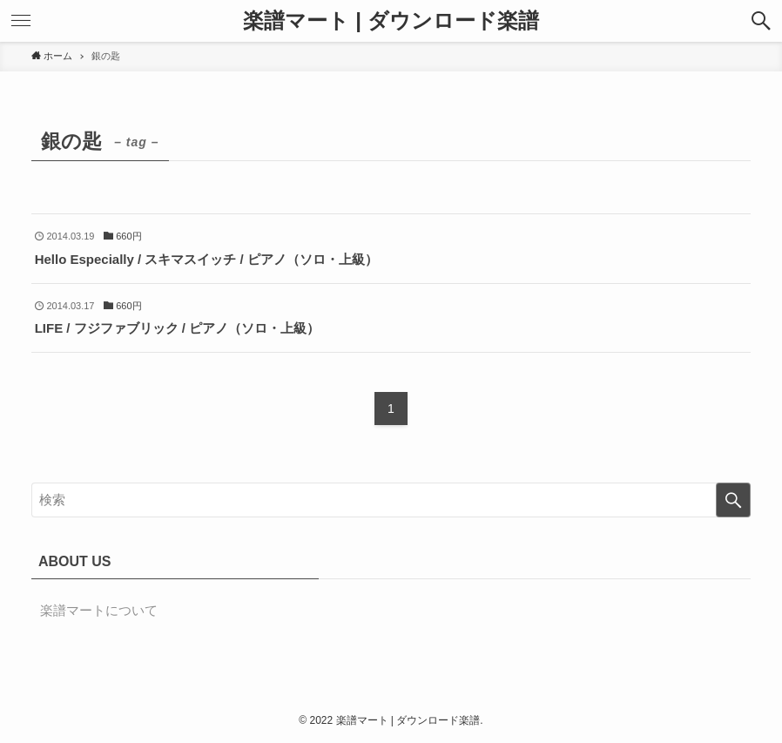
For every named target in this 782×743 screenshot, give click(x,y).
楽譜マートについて (99, 610)
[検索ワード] (391, 500)
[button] (761, 21)
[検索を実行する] (733, 500)
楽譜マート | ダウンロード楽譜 (390, 20)
